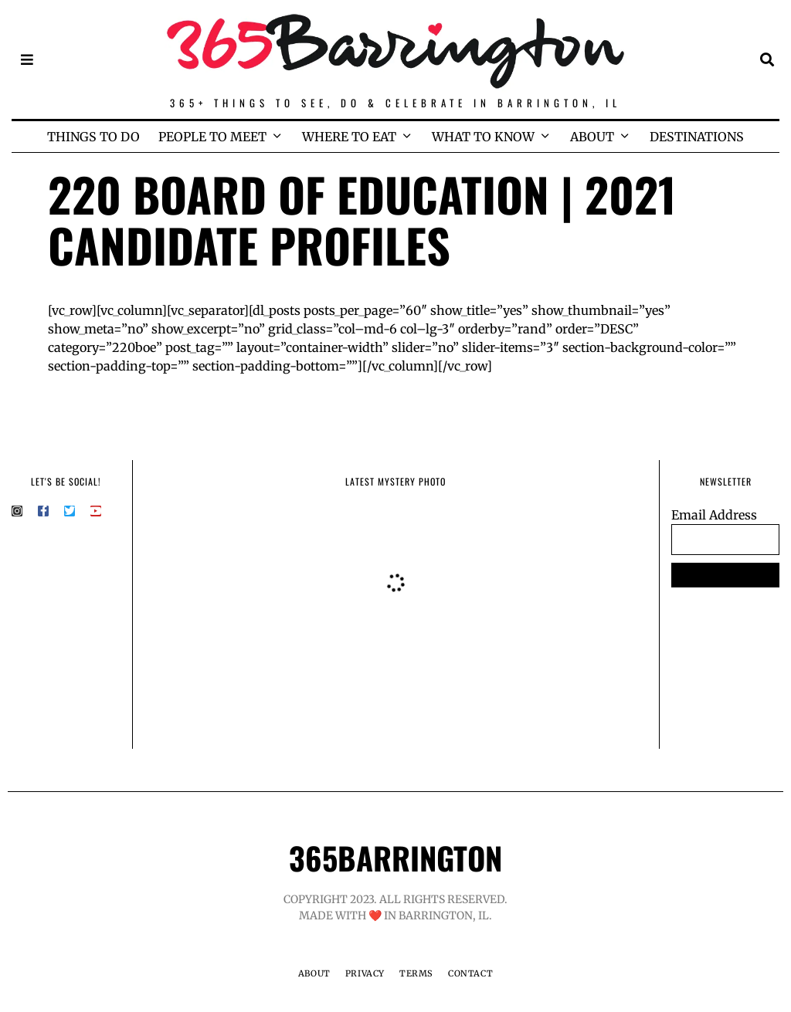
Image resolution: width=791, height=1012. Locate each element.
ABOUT (592, 136)
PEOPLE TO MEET (212, 136)
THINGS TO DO (93, 136)
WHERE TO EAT (349, 136)
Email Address (714, 515)
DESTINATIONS (697, 136)
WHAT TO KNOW (483, 136)
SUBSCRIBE (725, 575)
